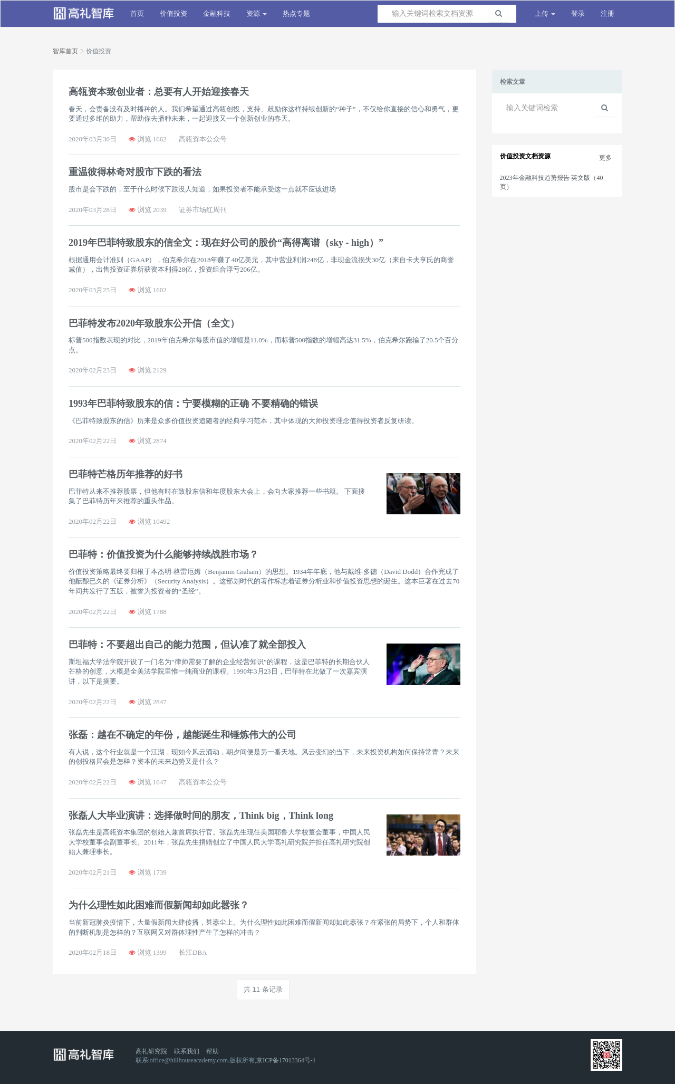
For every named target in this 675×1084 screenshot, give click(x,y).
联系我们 (186, 1051)
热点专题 (296, 13)
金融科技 (216, 13)
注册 (607, 13)
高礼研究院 (151, 1051)
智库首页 (65, 51)
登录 (578, 13)
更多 (605, 157)
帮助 (212, 1051)
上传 (545, 13)
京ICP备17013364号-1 (286, 1060)
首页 (137, 13)
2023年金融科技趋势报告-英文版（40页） (551, 182)
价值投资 (173, 13)
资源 (256, 13)
